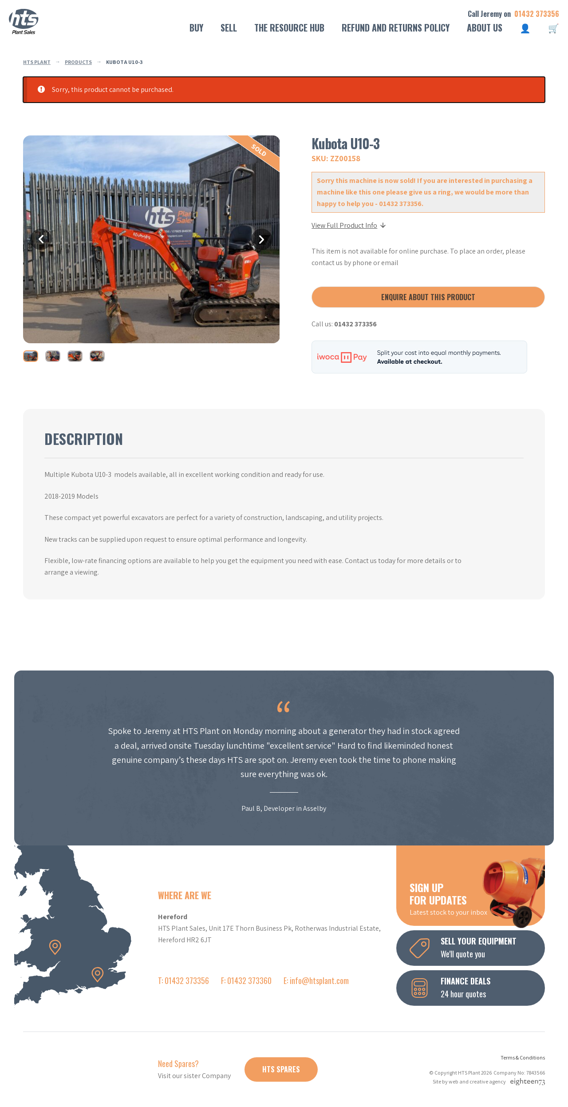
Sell (229, 27)
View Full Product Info (349, 225)
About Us (484, 27)
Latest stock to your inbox (477, 898)
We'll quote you (477, 947)
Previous (40, 239)
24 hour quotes (477, 987)
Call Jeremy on (513, 14)
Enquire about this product (428, 297)
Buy (196, 27)
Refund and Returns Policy (396, 27)
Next (261, 239)
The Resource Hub (289, 27)
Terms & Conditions (523, 1057)
